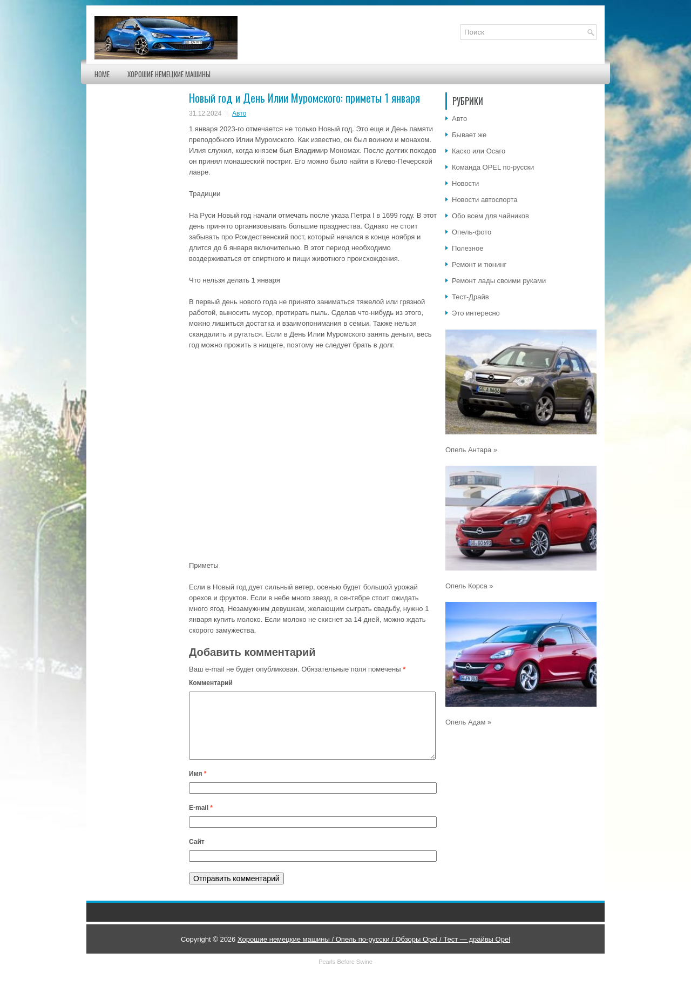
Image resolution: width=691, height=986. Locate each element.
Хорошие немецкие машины (169, 74)
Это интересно (476, 313)
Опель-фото (471, 232)
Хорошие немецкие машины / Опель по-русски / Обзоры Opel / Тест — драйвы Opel (374, 952)
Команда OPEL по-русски (493, 167)
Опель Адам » (468, 722)
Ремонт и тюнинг (479, 264)
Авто (239, 113)
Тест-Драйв (470, 297)
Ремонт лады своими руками (499, 281)
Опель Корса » (469, 586)
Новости (465, 183)
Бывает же (469, 135)
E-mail (201, 820)
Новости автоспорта (485, 200)
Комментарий (211, 683)
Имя (198, 786)
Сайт (197, 854)
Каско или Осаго (478, 151)
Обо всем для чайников (490, 216)
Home (102, 74)
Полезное (467, 248)
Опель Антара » (471, 450)
